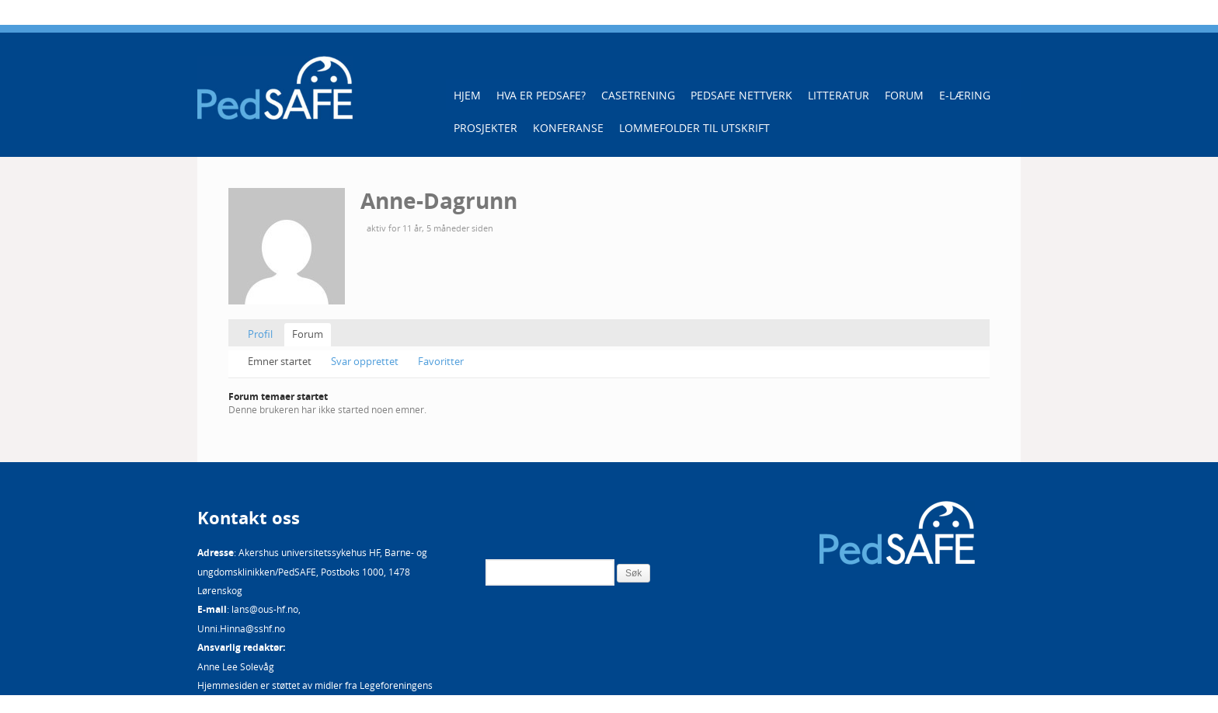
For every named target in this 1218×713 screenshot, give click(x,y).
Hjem (467, 95)
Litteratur (838, 95)
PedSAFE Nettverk (741, 95)
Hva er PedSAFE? (541, 95)
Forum (904, 95)
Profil (260, 334)
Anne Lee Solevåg (235, 666)
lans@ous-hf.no (264, 609)
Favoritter (441, 361)
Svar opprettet (364, 361)
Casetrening (638, 95)
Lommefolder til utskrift (694, 127)
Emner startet (279, 361)
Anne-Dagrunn (438, 201)
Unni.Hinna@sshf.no (241, 628)
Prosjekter (485, 127)
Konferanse (568, 127)
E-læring (964, 95)
